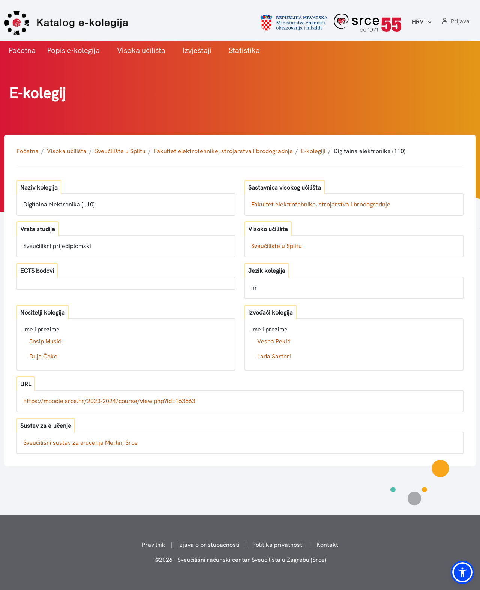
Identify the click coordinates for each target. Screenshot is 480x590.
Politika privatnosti (278, 545)
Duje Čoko (43, 356)
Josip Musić (45, 341)
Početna (22, 50)
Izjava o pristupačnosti (209, 545)
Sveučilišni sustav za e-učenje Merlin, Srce (80, 443)
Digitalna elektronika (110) (369, 151)
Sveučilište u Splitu (120, 151)
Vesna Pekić (273, 341)
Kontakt (327, 545)
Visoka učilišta (141, 50)
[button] (454, 21)
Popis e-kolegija (73, 50)
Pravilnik (153, 545)
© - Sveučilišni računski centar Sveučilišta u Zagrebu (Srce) (240, 560)
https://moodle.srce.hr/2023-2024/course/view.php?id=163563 (109, 401)
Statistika (244, 50)
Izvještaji (197, 50)
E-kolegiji (313, 151)
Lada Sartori (274, 356)
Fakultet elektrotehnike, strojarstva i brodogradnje (223, 151)
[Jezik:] (422, 22)
